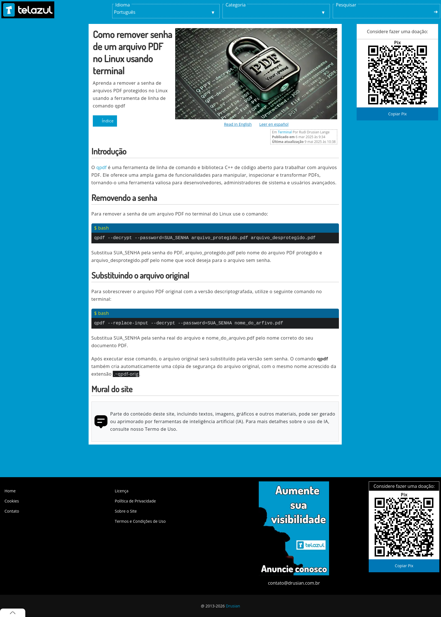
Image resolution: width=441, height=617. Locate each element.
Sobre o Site (126, 511)
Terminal (285, 132)
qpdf (101, 167)
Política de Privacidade (135, 501)
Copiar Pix (397, 113)
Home (10, 490)
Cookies (11, 501)
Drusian (233, 606)
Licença (121, 490)
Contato (11, 511)
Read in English (238, 124)
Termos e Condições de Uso (140, 521)
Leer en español (274, 124)
